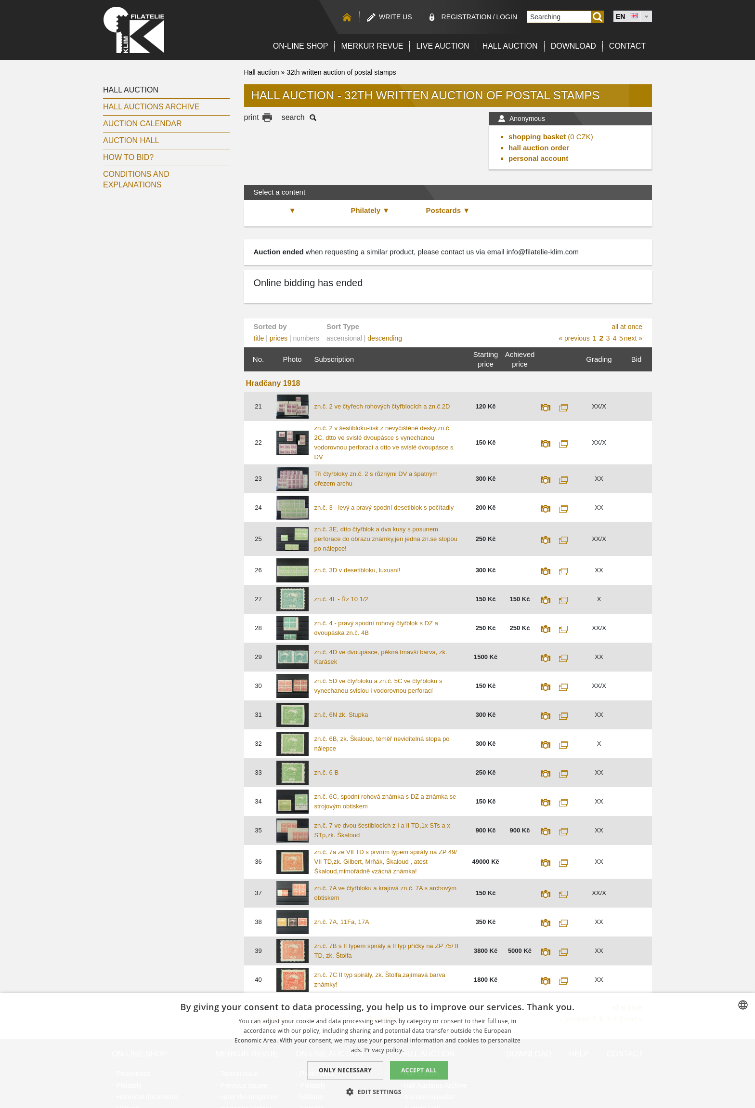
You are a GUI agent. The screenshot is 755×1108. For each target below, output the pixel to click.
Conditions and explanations (136, 179)
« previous (574, 338)
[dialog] (377, 1050)
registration (467, 17)
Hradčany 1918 (273, 383)
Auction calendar (142, 123)
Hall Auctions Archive (151, 107)
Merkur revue (372, 46)
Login (506, 17)
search (293, 117)
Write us (395, 17)
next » (633, 338)
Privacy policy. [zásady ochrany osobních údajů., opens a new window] (384, 1050)
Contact (627, 46)
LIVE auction (442, 46)
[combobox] (743, 1005)
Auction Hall (131, 140)
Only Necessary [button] (345, 1070)
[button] (377, 1091)
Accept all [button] (419, 1070)
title (259, 338)
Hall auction (510, 46)
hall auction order (538, 148)
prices (278, 338)
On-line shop (300, 46)
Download (573, 46)
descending (384, 338)
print (251, 117)
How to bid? (128, 157)
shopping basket (537, 136)
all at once (627, 326)
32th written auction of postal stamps (341, 72)
